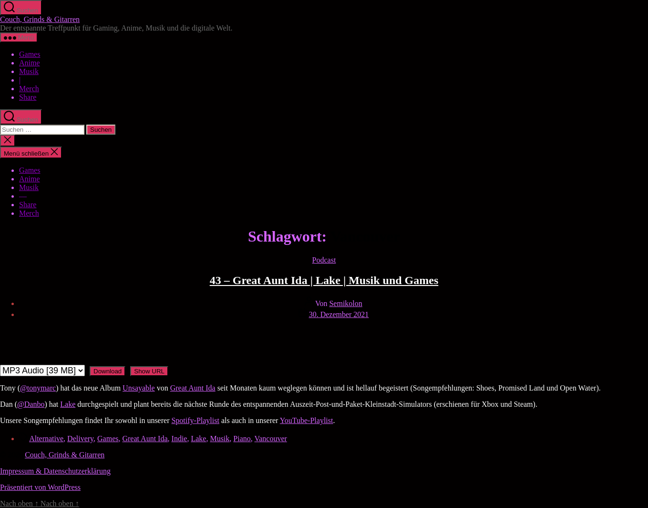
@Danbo (30, 404)
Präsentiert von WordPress (40, 487)
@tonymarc (38, 388)
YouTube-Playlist (306, 420)
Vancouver (270, 438)
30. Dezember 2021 (339, 314)
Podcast (324, 260)
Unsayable (139, 388)
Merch (29, 89)
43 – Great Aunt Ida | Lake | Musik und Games (324, 280)
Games (29, 54)
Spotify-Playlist (195, 420)
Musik (29, 71)
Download (107, 371)
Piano (241, 438)
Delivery (80, 438)
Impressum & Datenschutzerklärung (55, 471)
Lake (67, 404)
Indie (179, 438)
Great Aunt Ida (193, 388)
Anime (29, 63)
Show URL (149, 371)
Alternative (46, 438)
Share (27, 97)
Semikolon (345, 303)
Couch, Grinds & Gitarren (40, 19)
